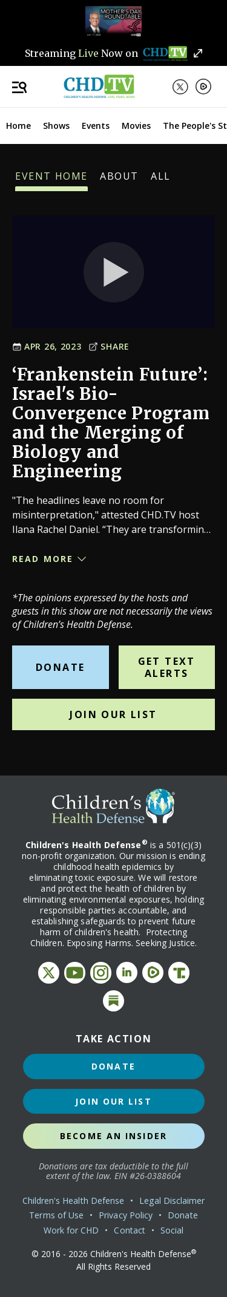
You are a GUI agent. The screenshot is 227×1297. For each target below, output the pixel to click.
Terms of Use (56, 1215)
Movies (136, 125)
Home (18, 125)
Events (96, 125)
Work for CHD (71, 1230)
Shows (56, 125)
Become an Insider (113, 1136)
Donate (60, 667)
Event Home (51, 180)
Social (171, 1230)
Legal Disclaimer (172, 1200)
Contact (129, 1230)
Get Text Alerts (167, 667)
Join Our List (113, 714)
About (119, 180)
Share (109, 346)
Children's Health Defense (73, 1200)
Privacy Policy (126, 1215)
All (161, 180)
